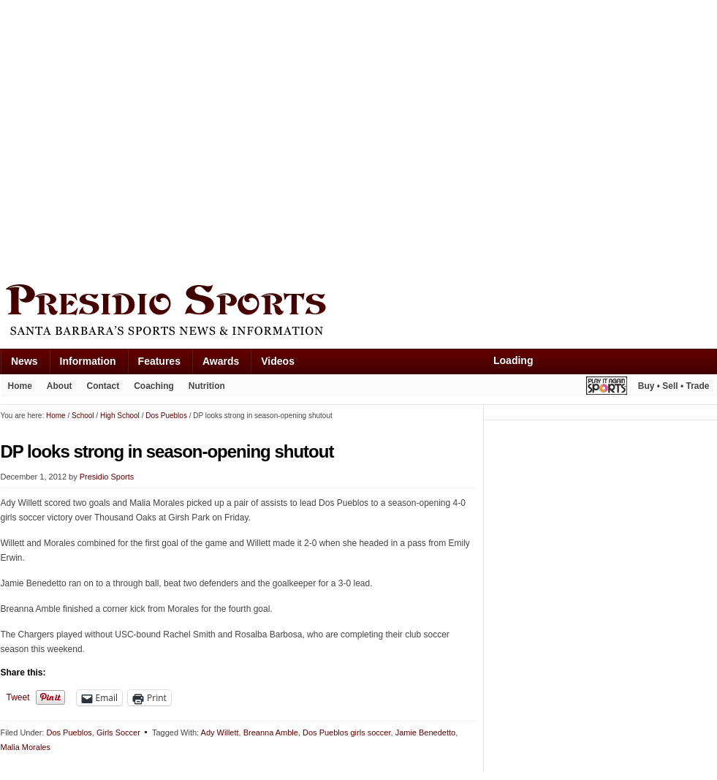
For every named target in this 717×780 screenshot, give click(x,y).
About (59, 386)
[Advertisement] (138, 138)
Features (159, 361)
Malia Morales (25, 747)
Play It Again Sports (606, 387)
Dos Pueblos (68, 732)
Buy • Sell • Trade (674, 386)
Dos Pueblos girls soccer (346, 732)
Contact (103, 386)
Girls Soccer (118, 732)
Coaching (154, 386)
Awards (220, 361)
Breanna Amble (270, 732)
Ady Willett (220, 732)
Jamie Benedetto (425, 732)
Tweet (18, 697)
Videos (278, 361)
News (24, 361)
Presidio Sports (359, 312)
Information (88, 361)
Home (20, 386)
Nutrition (207, 386)
